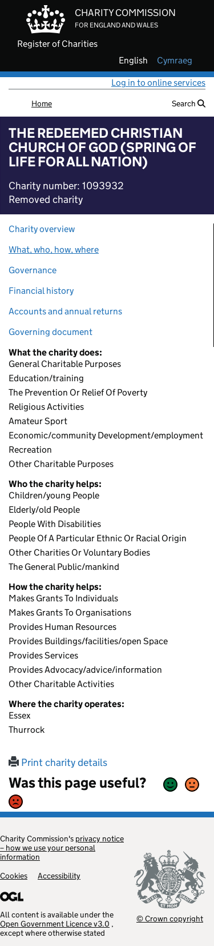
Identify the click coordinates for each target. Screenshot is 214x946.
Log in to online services (158, 82)
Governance (32, 270)
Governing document (50, 331)
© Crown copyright (169, 918)
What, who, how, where (54, 249)
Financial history (41, 290)
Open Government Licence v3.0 (55, 924)
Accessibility (59, 876)
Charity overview (42, 228)
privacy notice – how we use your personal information (62, 847)
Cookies (13, 876)
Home (41, 103)
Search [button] (188, 103)
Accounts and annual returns (65, 311)
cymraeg (174, 60)
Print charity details (58, 762)
